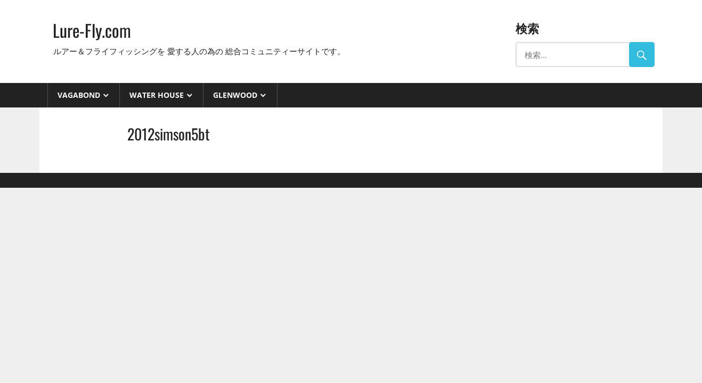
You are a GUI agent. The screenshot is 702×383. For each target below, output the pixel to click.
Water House (156, 95)
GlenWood (235, 95)
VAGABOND (79, 95)
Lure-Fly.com (92, 30)
